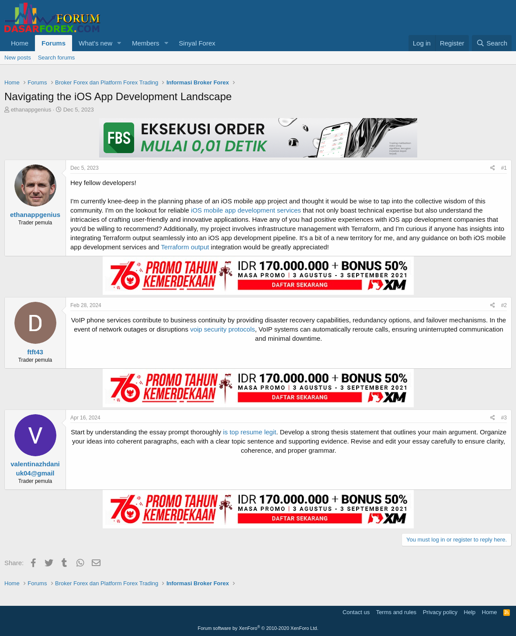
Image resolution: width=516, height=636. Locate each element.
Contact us (356, 612)
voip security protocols (222, 329)
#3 (504, 418)
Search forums (56, 57)
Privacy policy (440, 612)
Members (145, 43)
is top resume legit (249, 432)
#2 (504, 305)
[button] (119, 43)
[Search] (492, 43)
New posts (17, 57)
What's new (95, 43)
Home (19, 43)
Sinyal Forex (197, 43)
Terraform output (185, 247)
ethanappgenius (31, 109)
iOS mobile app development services (246, 210)
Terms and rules (396, 612)
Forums (54, 43)
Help (470, 612)
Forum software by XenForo (258, 628)
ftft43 (35, 352)
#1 (504, 168)
